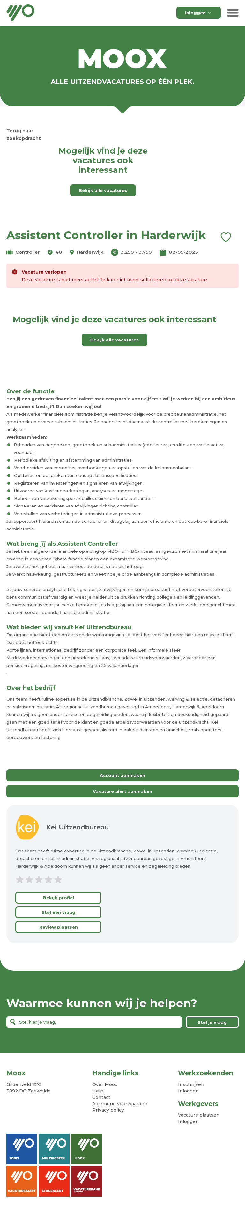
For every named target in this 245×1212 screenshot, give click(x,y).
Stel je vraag (212, 1022)
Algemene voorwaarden (119, 1103)
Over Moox (104, 1084)
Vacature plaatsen (198, 1115)
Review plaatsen (58, 927)
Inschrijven (191, 1084)
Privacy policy (108, 1110)
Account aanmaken (122, 775)
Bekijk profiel (58, 897)
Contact (101, 1097)
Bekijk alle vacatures (103, 190)
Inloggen (198, 12)
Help (97, 1091)
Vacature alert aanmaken (122, 791)
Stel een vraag (58, 912)
